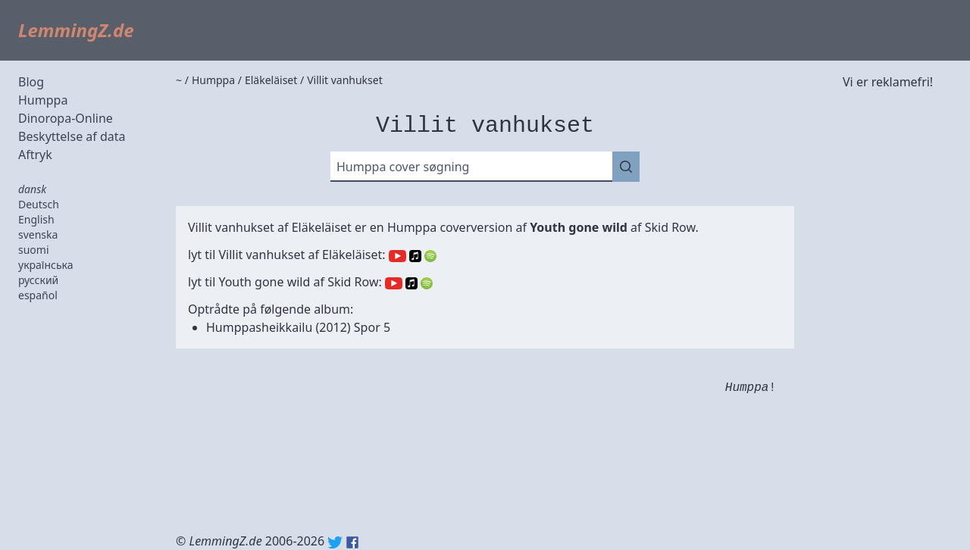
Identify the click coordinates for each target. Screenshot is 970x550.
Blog (31, 81)
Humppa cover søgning (402, 166)
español (38, 295)
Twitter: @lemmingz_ (335, 542)
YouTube (397, 256)
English (36, 219)
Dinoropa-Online (65, 118)
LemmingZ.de (76, 29)
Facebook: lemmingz (352, 542)
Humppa (42, 100)
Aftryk (35, 154)
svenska (38, 234)
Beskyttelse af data (72, 136)
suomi (33, 249)
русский (38, 280)
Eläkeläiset (322, 227)
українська (46, 265)
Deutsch (38, 204)
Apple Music (415, 256)
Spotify (430, 256)
